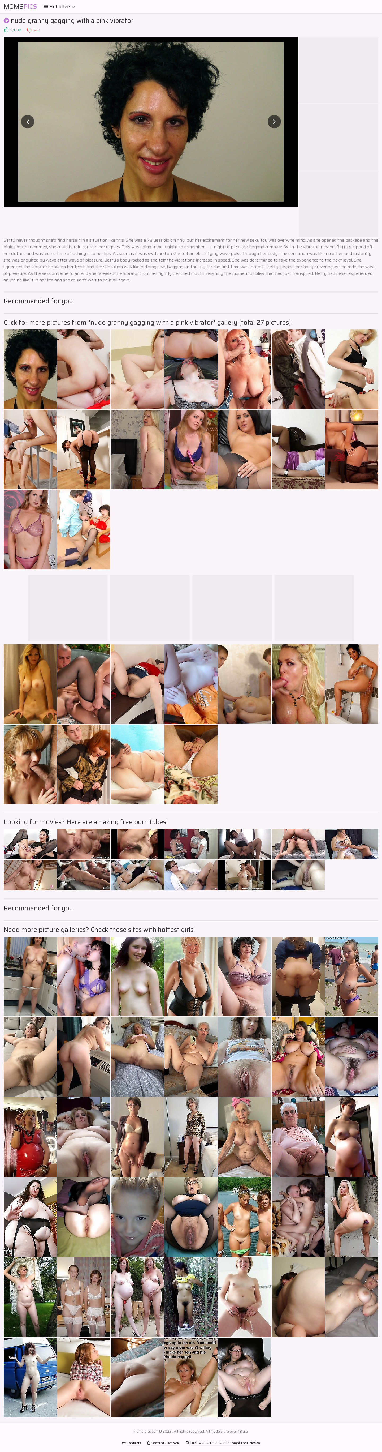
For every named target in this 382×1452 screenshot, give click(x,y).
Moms (20, 7)
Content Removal (163, 1443)
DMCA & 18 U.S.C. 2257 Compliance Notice (223, 1443)
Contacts (131, 1443)
